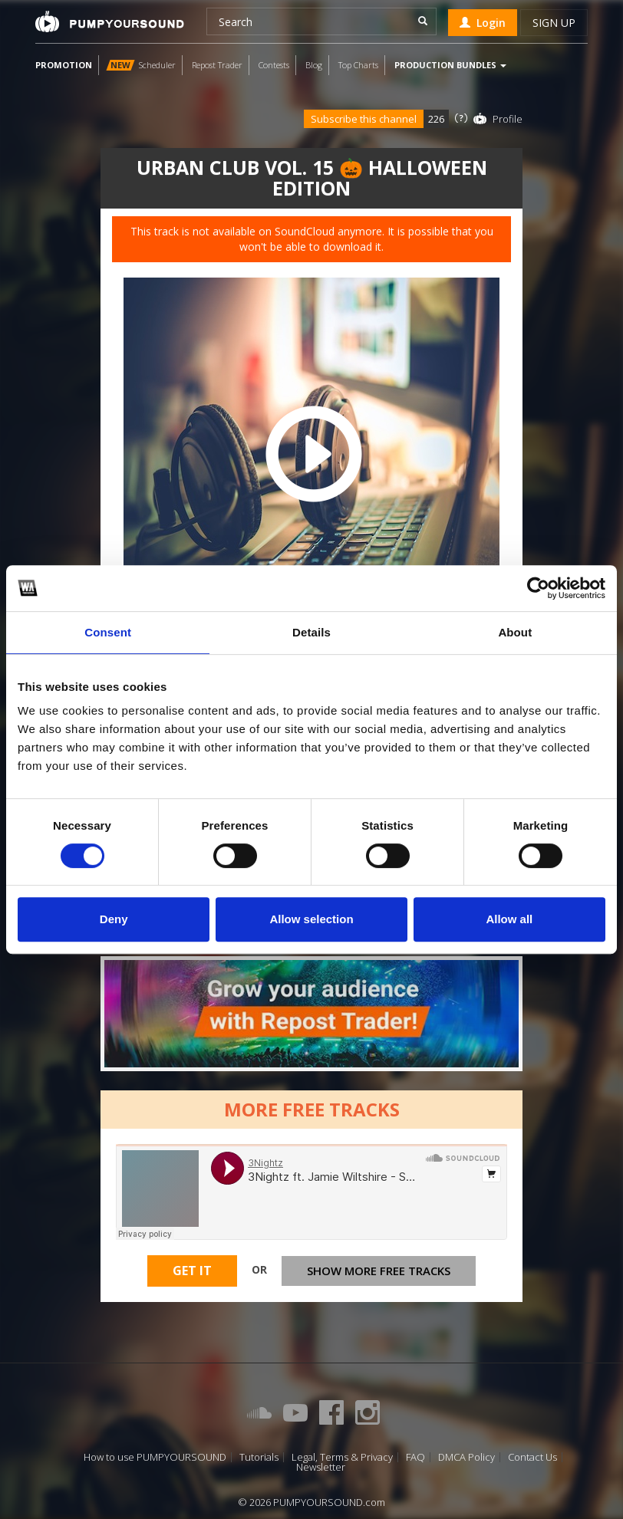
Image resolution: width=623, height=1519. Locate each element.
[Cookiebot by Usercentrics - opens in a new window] (538, 588)
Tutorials (259, 1457)
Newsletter (320, 1467)
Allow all (509, 919)
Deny (114, 919)
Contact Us (532, 1457)
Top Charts (358, 65)
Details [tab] (311, 632)
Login (483, 22)
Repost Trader (217, 65)
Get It (192, 1272)
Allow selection (311, 919)
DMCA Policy (466, 1457)
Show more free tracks (378, 1273)
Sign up (553, 22)
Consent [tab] (107, 632)
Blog (313, 65)
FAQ (415, 1457)
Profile (507, 119)
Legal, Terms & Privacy (342, 1457)
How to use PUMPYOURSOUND (155, 1457)
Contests (274, 65)
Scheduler (141, 65)
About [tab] (515, 632)
